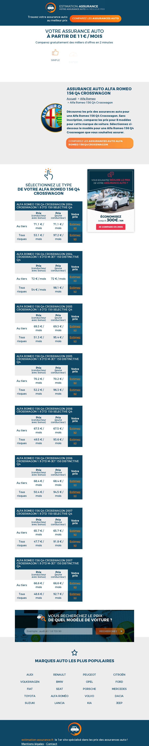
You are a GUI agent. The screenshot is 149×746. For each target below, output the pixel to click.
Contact (51, 744)
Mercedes (119, 689)
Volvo (89, 696)
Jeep (119, 703)
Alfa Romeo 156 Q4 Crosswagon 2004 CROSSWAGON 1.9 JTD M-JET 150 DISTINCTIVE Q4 (48, 257)
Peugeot (89, 674)
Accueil (71, 99)
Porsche (89, 689)
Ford (119, 682)
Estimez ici (75, 226)
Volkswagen (29, 682)
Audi (29, 674)
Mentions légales (33, 744)
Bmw (59, 682)
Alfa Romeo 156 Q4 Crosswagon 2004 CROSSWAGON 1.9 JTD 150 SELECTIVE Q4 (44, 206)
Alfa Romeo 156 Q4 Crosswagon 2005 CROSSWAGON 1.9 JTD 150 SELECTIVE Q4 (44, 308)
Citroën (119, 674)
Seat (59, 689)
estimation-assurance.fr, (38, 740)
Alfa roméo (59, 696)
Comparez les (95, 18)
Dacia (119, 696)
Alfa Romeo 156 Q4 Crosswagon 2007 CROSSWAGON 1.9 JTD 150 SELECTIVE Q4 (44, 512)
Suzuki (30, 703)
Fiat (30, 689)
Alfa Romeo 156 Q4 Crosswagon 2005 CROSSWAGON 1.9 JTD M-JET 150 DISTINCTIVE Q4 (48, 359)
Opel (89, 682)
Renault (59, 674)
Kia (89, 703)
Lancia (60, 703)
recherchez (110, 631)
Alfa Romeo (88, 99)
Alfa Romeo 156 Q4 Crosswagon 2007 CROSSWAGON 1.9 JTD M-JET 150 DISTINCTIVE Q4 (48, 563)
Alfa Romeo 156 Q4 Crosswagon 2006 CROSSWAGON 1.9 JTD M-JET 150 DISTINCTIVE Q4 (48, 461)
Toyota (29, 696)
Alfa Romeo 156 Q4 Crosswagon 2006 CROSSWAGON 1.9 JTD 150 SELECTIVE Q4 (44, 410)
